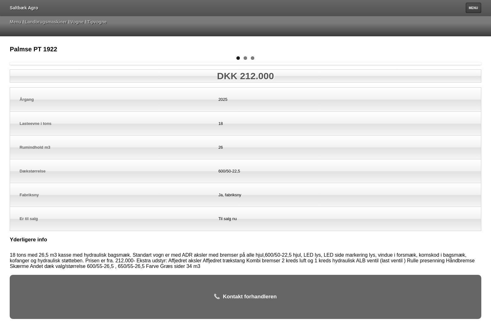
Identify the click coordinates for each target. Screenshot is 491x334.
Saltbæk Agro (24, 7)
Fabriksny (29, 195)
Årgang (26, 99)
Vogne (77, 21)
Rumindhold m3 (34, 147)
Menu (15, 21)
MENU (473, 8)
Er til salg (28, 218)
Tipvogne (97, 21)
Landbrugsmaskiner (46, 21)
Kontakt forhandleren (245, 297)
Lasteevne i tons (35, 123)
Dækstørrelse (32, 171)
